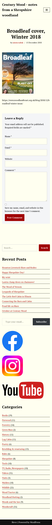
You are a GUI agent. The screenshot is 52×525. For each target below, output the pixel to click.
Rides (4, 453)
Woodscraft (7, 506)
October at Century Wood (14, 311)
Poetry (5, 444)
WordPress (35, 522)
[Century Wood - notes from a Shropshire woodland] (20, 10)
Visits (4, 477)
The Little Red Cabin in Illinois (16, 296)
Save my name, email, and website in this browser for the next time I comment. (24, 209)
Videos (5, 473)
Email (8, 147)
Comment (10, 170)
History (5, 434)
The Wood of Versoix (12, 286)
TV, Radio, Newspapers (13, 468)
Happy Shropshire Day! (13, 272)
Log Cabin (7, 439)
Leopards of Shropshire (13, 291)
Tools (4, 463)
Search (44, 247)
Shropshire (7, 458)
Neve (14, 522)
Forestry (6, 425)
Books (5, 415)
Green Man (7, 429)
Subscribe (41, 321)
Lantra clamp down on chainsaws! (18, 282)
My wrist (6, 277)
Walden (5, 482)
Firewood (6, 420)
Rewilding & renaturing (13, 449)
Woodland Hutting (11, 497)
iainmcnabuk (18, 42)
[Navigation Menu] (46, 10)
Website (8, 159)
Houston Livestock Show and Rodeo (19, 267)
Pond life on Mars (10, 306)
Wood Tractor (8, 492)
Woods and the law (11, 502)
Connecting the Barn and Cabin (17, 301)
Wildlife (5, 487)
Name (8, 136)
